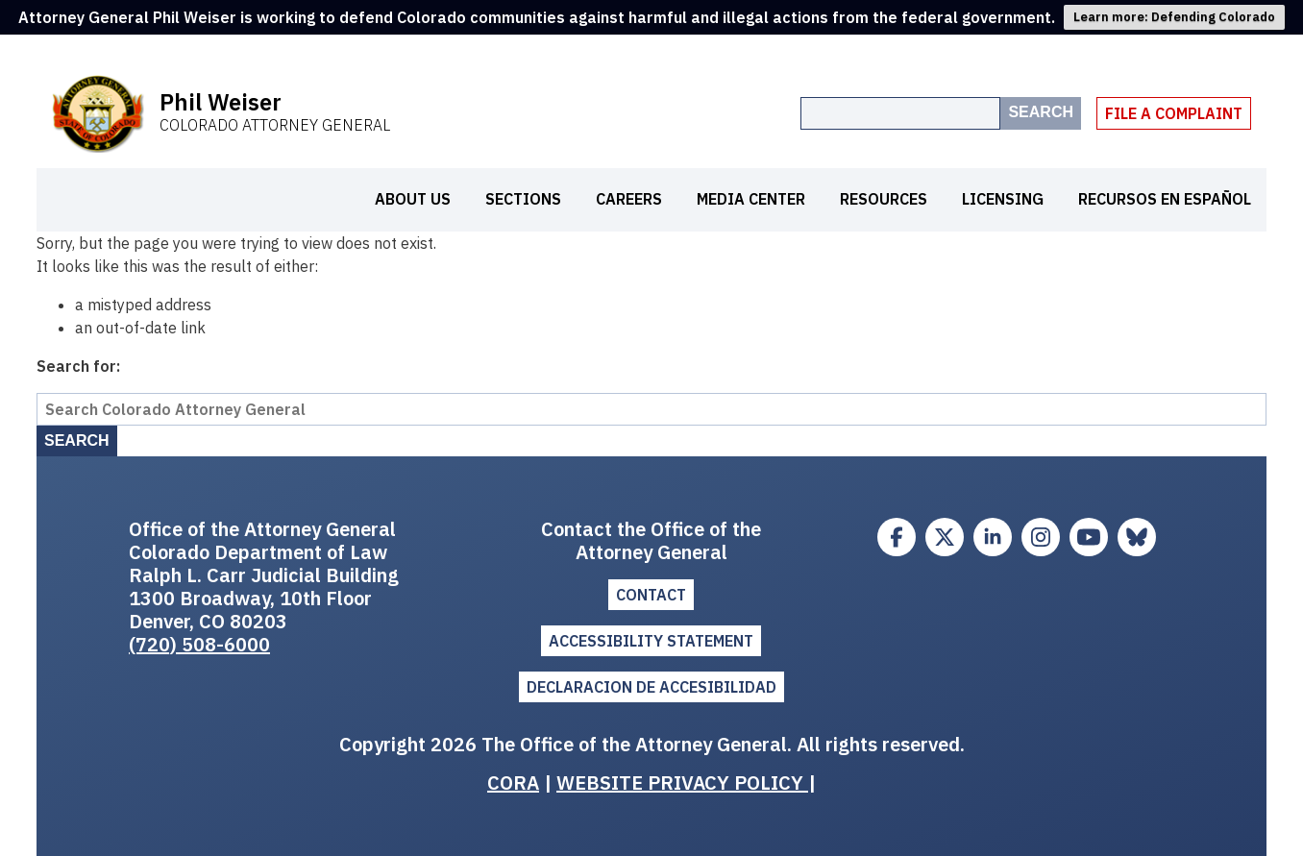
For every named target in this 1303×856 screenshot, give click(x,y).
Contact (651, 594)
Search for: (78, 366)
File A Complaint (1173, 113)
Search (1040, 112)
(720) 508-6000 (199, 644)
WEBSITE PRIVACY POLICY (682, 782)
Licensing (1003, 198)
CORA (513, 782)
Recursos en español (1164, 198)
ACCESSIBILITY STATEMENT (651, 640)
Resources (883, 198)
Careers (629, 198)
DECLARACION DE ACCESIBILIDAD (651, 687)
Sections (523, 198)
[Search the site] (900, 113)
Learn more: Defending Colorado (1174, 17)
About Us (413, 198)
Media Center (751, 198)
